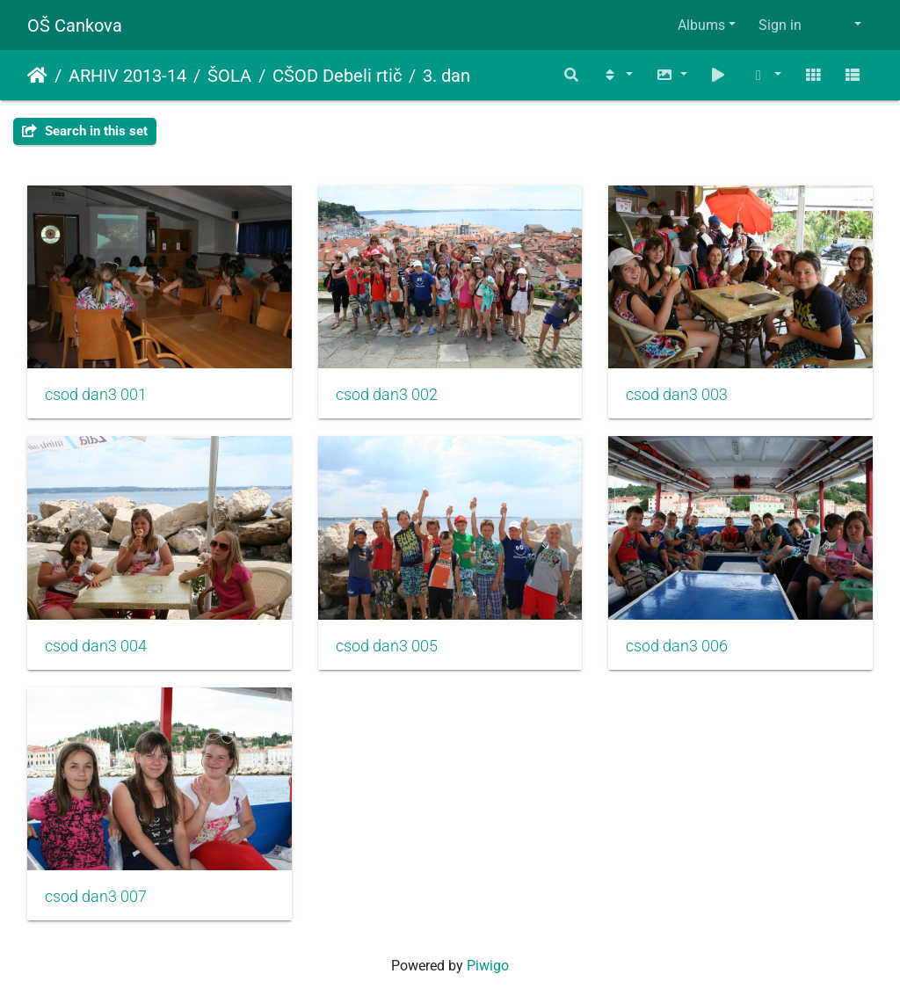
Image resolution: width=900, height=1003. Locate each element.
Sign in (780, 25)
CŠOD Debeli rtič (337, 75)
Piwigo (488, 965)
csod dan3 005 (387, 646)
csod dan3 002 (387, 394)
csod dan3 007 (96, 896)
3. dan (446, 75)
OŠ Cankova (74, 25)
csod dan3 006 (677, 646)
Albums (701, 25)
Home (37, 75)
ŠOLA (229, 75)
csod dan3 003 (677, 394)
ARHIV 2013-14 (127, 75)
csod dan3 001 (96, 394)
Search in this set (85, 131)
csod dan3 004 (96, 646)
